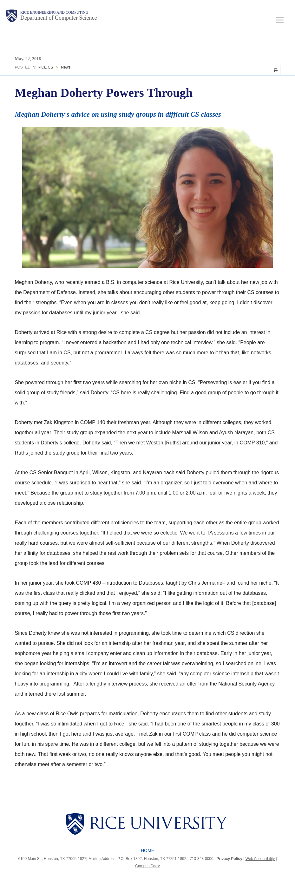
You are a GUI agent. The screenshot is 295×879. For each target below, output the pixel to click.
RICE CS (45, 67)
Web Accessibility (260, 858)
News (65, 67)
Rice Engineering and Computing (54, 12)
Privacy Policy (229, 858)
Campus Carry (147, 866)
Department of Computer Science (58, 18)
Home (147, 850)
